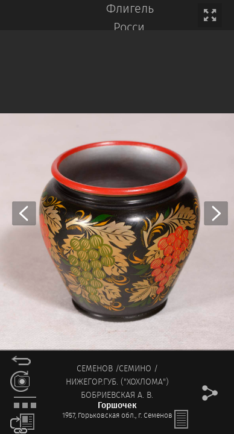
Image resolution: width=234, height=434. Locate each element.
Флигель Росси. (130, 18)
